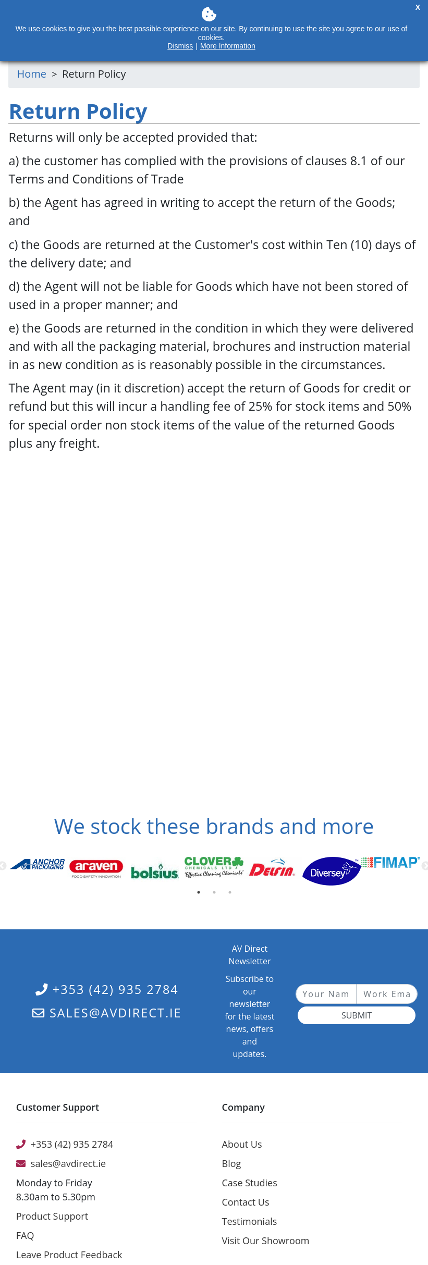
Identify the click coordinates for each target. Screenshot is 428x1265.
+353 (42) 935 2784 (107, 989)
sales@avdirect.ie (107, 1012)
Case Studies (249, 1182)
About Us (242, 1144)
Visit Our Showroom (266, 1240)
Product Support (52, 1216)
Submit (356, 1015)
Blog (231, 1163)
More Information (227, 46)
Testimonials (249, 1221)
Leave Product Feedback (69, 1254)
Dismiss (180, 46)
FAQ (25, 1235)
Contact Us (246, 1202)
